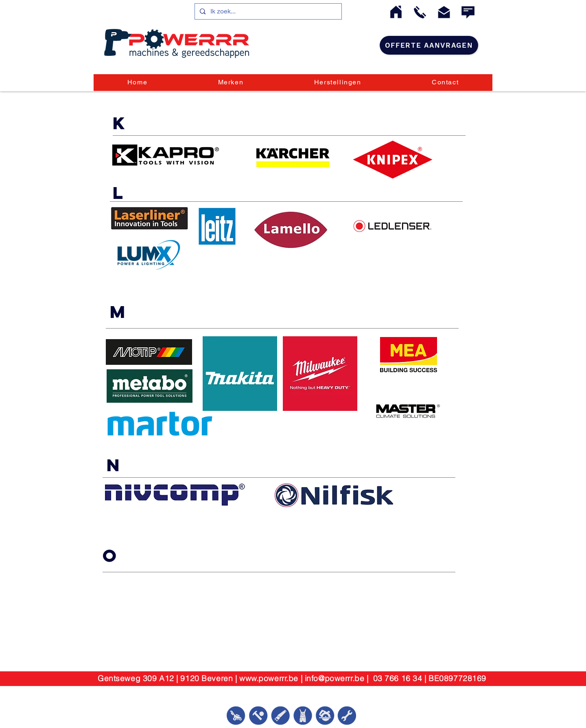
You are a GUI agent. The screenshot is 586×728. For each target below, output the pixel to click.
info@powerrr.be (335, 678)
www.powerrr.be (268, 678)
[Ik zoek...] (267, 11)
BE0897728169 (457, 678)
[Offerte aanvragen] (429, 45)
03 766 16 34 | (401, 678)
